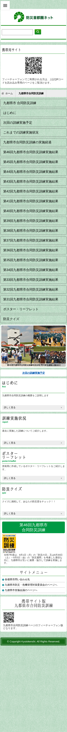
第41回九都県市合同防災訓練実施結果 (30, 201)
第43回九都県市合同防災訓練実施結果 (30, 181)
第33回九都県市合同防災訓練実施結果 (30, 279)
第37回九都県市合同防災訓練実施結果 (30, 240)
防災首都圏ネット (33, 17)
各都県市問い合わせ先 (17, 579)
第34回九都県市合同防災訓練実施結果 (30, 270)
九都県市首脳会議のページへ (21, 590)
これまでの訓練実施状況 (21, 132)
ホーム (9, 93)
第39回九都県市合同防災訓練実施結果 (30, 221)
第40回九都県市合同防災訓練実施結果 (30, 211)
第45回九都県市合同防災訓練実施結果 (30, 162)
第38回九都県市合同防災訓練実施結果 (30, 230)
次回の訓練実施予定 (17, 122)
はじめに (9, 113)
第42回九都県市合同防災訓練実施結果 (30, 191)
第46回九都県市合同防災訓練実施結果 (30, 152)
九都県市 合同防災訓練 (19, 103)
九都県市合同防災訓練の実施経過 (27, 142)
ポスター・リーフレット (21, 309)
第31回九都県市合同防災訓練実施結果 (30, 299)
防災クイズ (11, 319)
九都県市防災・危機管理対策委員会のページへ (31, 584)
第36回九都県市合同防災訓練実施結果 (30, 250)
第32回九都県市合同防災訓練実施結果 (30, 289)
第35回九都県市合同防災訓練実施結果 (30, 260)
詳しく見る (10, 407)
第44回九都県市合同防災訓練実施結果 (30, 171)
